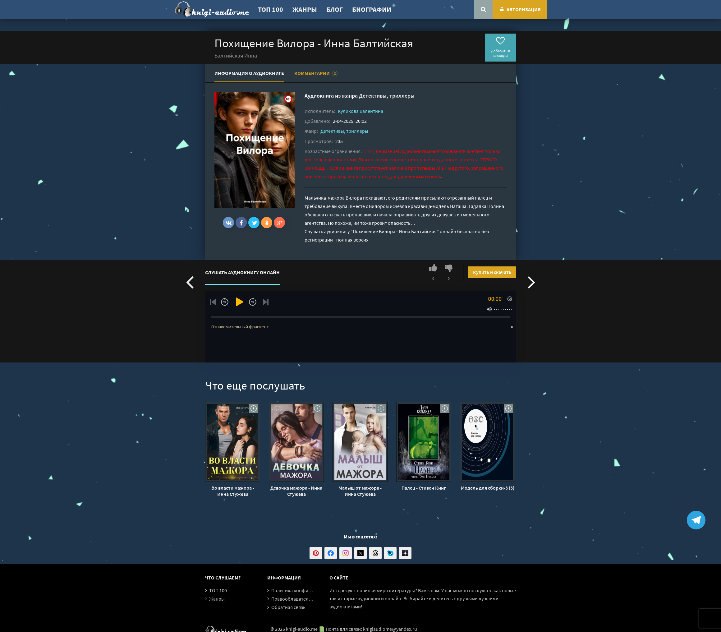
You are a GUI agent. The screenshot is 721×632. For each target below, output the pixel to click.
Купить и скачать (492, 272)
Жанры (304, 9)
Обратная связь (288, 607)
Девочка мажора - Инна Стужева (296, 491)
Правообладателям (292, 599)
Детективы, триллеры (387, 95)
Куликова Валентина (360, 111)
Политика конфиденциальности (306, 590)
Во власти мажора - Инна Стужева (232, 491)
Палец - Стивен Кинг (424, 488)
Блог (334, 9)
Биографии (371, 9)
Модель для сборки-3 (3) (487, 488)
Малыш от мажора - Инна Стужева (360, 491)
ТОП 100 (270, 9)
